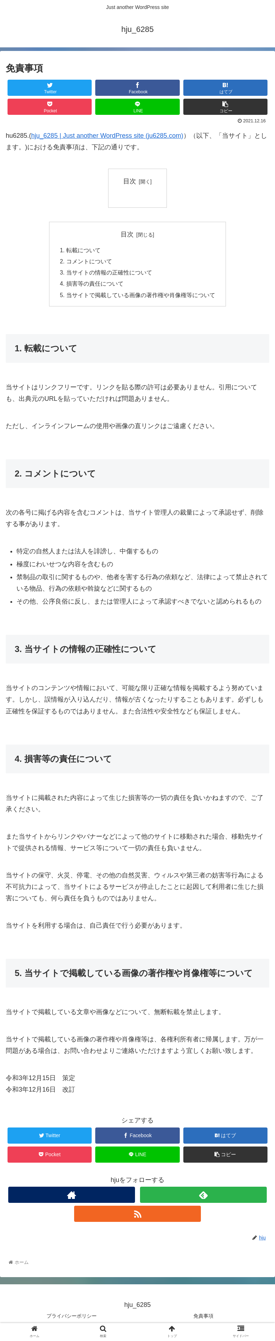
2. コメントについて (86, 262)
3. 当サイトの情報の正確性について (106, 274)
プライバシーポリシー (72, 1318)
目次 (129, 181)
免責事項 (203, 1318)
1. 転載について (80, 250)
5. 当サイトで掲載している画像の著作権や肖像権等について (137, 297)
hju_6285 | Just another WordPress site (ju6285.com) (107, 135)
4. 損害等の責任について (92, 285)
